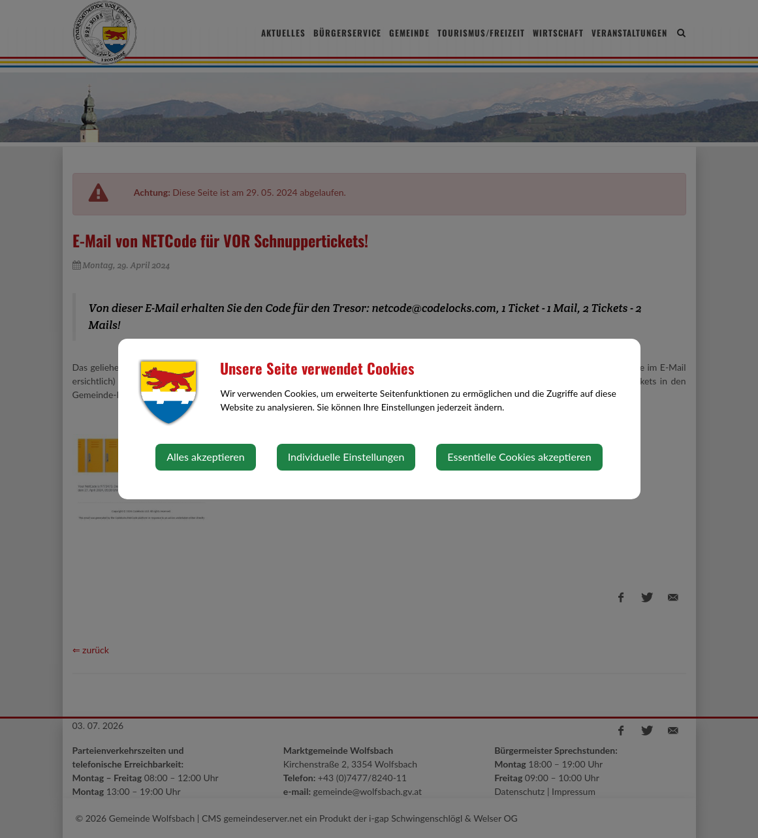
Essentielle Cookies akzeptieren (519, 456)
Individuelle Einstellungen (346, 456)
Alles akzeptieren (205, 456)
